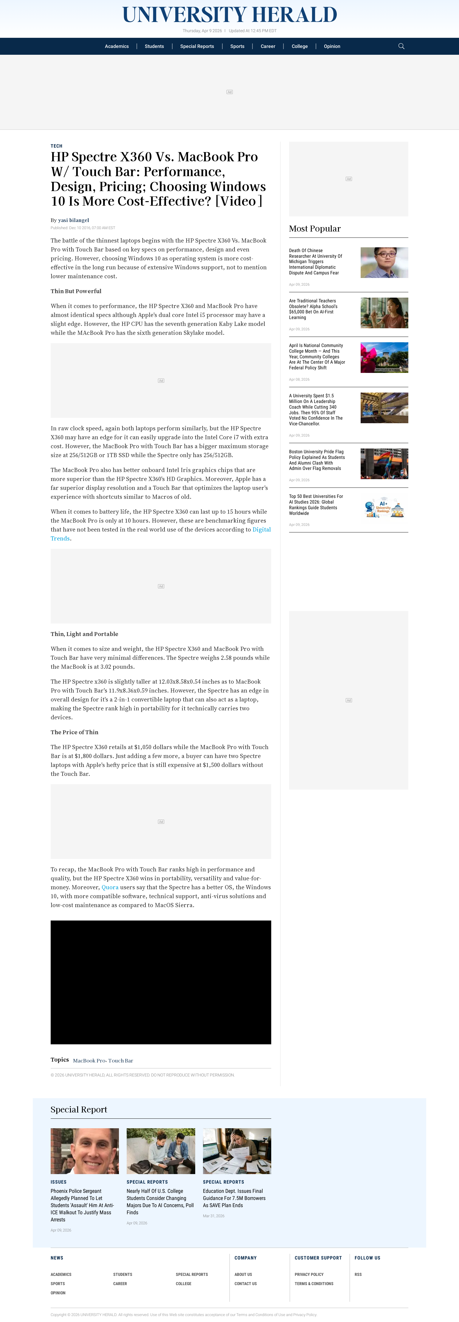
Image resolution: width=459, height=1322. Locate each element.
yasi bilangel (73, 220)
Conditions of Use (270, 1314)
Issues (59, 1182)
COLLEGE (183, 1283)
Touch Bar (120, 1060)
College (300, 46)
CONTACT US (246, 1283)
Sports (237, 46)
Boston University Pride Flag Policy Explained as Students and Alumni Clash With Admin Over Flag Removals (317, 460)
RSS (358, 1274)
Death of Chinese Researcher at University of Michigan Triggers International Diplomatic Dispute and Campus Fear (315, 262)
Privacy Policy (305, 1314)
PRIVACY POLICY (309, 1274)
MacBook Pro (89, 1060)
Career (268, 46)
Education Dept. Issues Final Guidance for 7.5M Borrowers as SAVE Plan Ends (234, 1198)
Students (154, 46)
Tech (57, 146)
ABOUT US (243, 1274)
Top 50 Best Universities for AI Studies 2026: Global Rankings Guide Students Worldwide (316, 504)
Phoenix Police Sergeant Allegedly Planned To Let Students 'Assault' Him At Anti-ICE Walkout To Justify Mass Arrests (82, 1205)
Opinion (332, 46)
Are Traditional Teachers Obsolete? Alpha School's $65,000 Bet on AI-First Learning (313, 309)
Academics (117, 46)
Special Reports (197, 46)
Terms (241, 1314)
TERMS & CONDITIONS (314, 1283)
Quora (110, 887)
